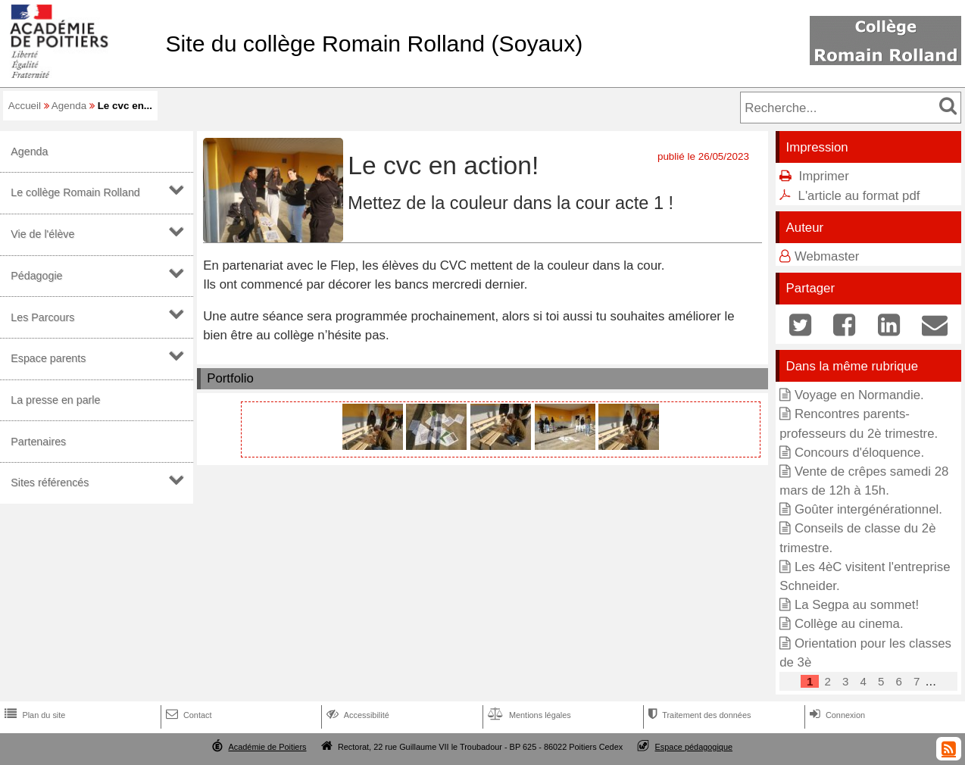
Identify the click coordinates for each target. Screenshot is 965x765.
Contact (187, 715)
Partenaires (38, 442)
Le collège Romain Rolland (75, 192)
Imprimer (824, 176)
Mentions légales (528, 715)
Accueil (24, 105)
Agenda (69, 105)
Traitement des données (698, 715)
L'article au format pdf (859, 196)
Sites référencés (50, 482)
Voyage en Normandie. (859, 395)
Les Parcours (42, 317)
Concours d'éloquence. (859, 452)
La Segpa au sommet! (857, 605)
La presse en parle (55, 400)
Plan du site (33, 715)
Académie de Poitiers (267, 746)
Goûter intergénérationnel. (868, 509)
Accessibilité (356, 715)
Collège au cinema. (849, 624)
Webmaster (827, 256)
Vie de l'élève (42, 234)
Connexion (836, 715)
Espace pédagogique (694, 746)
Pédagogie (36, 276)
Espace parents (48, 358)
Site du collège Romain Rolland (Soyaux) (373, 43)
